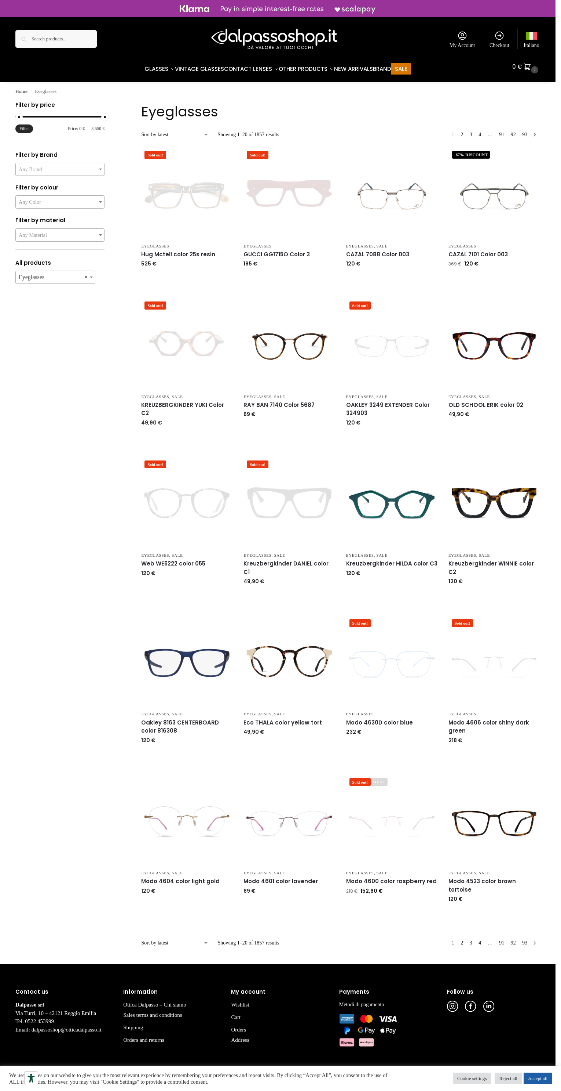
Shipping (133, 1024)
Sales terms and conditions (152, 1011)
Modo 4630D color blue (379, 719)
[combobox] (59, 165)
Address (240, 1036)
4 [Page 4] (479, 131)
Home (21, 87)
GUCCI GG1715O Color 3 (276, 250)
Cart (236, 1013)
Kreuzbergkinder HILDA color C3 (391, 560)
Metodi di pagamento (361, 1001)
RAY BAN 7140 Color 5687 (279, 401)
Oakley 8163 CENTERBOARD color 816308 (180, 723)
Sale (382, 242)
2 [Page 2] (462, 131)
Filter (24, 124)
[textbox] (60, 165)
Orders (238, 1026)
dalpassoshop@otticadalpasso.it (67, 1026)
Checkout (499, 39)
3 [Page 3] (471, 131)
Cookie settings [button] (472, 1078)
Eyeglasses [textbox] (53, 273)
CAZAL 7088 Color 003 (377, 250)
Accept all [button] (537, 1078)
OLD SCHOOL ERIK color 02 (485, 401)
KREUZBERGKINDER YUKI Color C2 (182, 405)
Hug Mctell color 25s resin (178, 250)
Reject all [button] (508, 1078)
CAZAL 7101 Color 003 (478, 250)
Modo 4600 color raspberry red (391, 877)
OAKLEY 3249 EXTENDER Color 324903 (388, 405)
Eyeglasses (155, 242)
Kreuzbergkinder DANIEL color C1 (286, 564)
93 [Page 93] (524, 131)
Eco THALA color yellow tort (282, 719)
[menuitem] (531, 39)
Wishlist (240, 1001)
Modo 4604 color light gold (180, 877)
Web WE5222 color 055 (173, 560)
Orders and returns (143, 1036)
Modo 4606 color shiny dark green (488, 723)
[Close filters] (106, 102)
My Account (462, 39)
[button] (526, 67)
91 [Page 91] (501, 131)
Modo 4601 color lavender (280, 877)
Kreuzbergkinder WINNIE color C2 (491, 564)
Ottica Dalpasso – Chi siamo (154, 1001)
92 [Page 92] (513, 131)
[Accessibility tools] (31, 1078)
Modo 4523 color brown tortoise (482, 882)
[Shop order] (175, 131)
